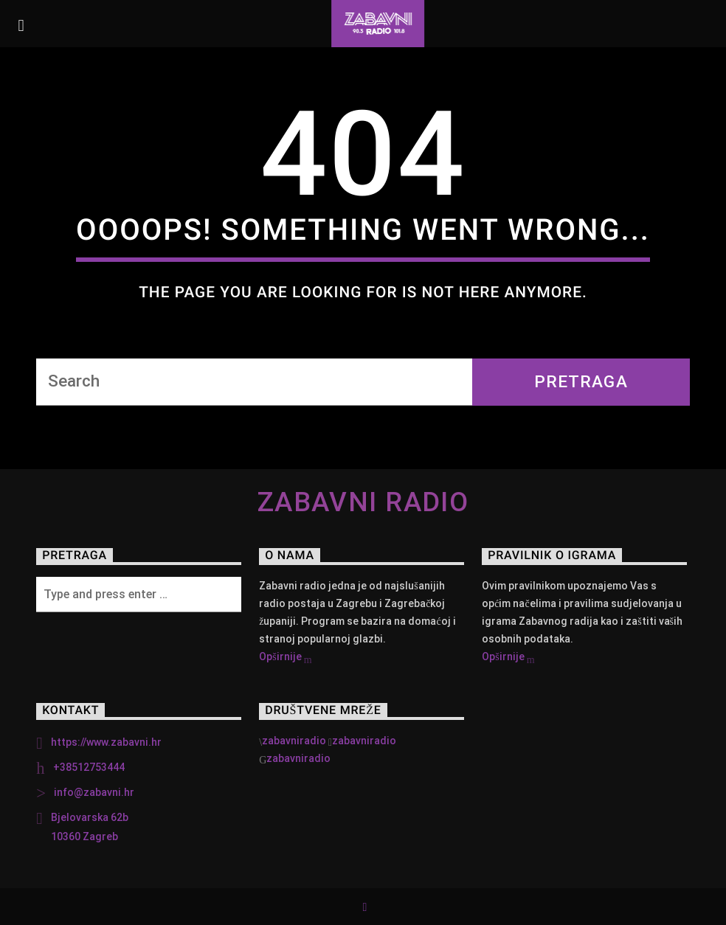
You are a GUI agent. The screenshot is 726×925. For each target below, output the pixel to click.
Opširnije (285, 658)
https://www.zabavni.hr (106, 742)
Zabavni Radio (363, 502)
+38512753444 (89, 767)
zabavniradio (294, 740)
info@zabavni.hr (94, 792)
